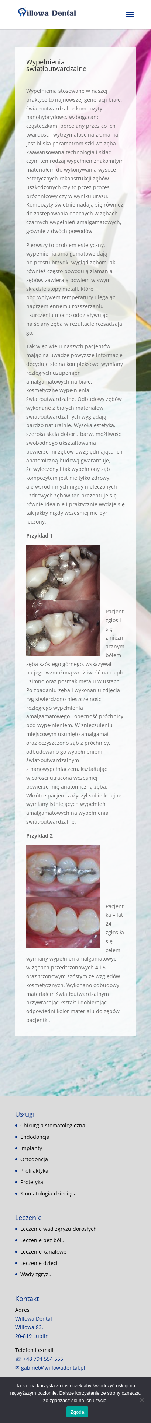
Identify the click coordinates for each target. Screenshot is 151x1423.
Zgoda (77, 1412)
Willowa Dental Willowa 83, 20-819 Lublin (33, 1327)
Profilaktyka (34, 1170)
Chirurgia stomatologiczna (52, 1125)
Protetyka (31, 1182)
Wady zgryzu (36, 1274)
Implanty (31, 1148)
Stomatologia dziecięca (48, 1193)
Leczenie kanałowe (43, 1251)
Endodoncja (34, 1136)
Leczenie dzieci (39, 1263)
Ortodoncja (34, 1159)
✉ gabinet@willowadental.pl (50, 1367)
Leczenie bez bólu (42, 1240)
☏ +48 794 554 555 (39, 1358)
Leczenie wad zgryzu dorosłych (58, 1228)
